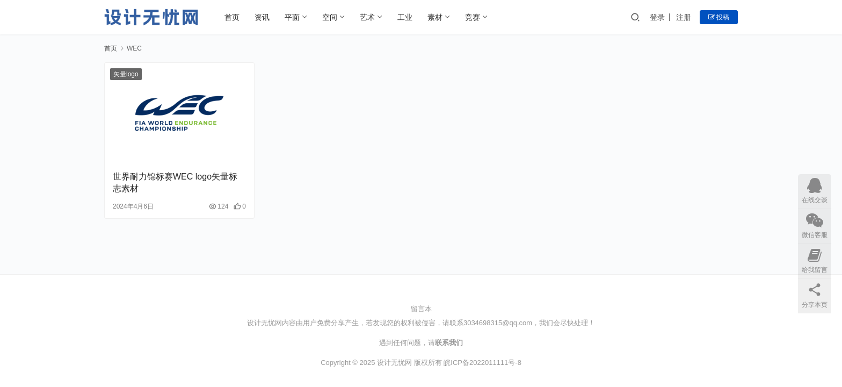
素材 (434, 17)
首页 (231, 17)
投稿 (718, 17)
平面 (292, 17)
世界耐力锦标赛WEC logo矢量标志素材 (175, 182)
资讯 (262, 17)
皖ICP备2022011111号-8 (482, 363)
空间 (329, 17)
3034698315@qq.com (497, 323)
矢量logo (126, 74)
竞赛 (472, 17)
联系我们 (449, 343)
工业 (404, 17)
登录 (657, 17)
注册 (683, 17)
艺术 (367, 17)
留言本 (421, 309)
